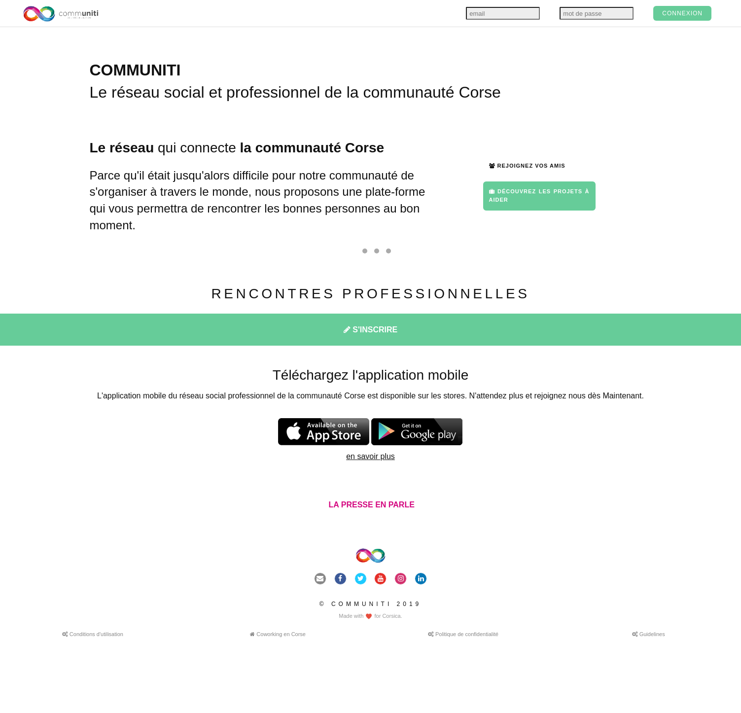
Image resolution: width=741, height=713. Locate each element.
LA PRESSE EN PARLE (370, 504)
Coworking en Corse (278, 634)
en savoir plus (370, 456)
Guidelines (648, 634)
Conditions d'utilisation (92, 634)
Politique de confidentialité (463, 634)
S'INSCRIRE (370, 329)
